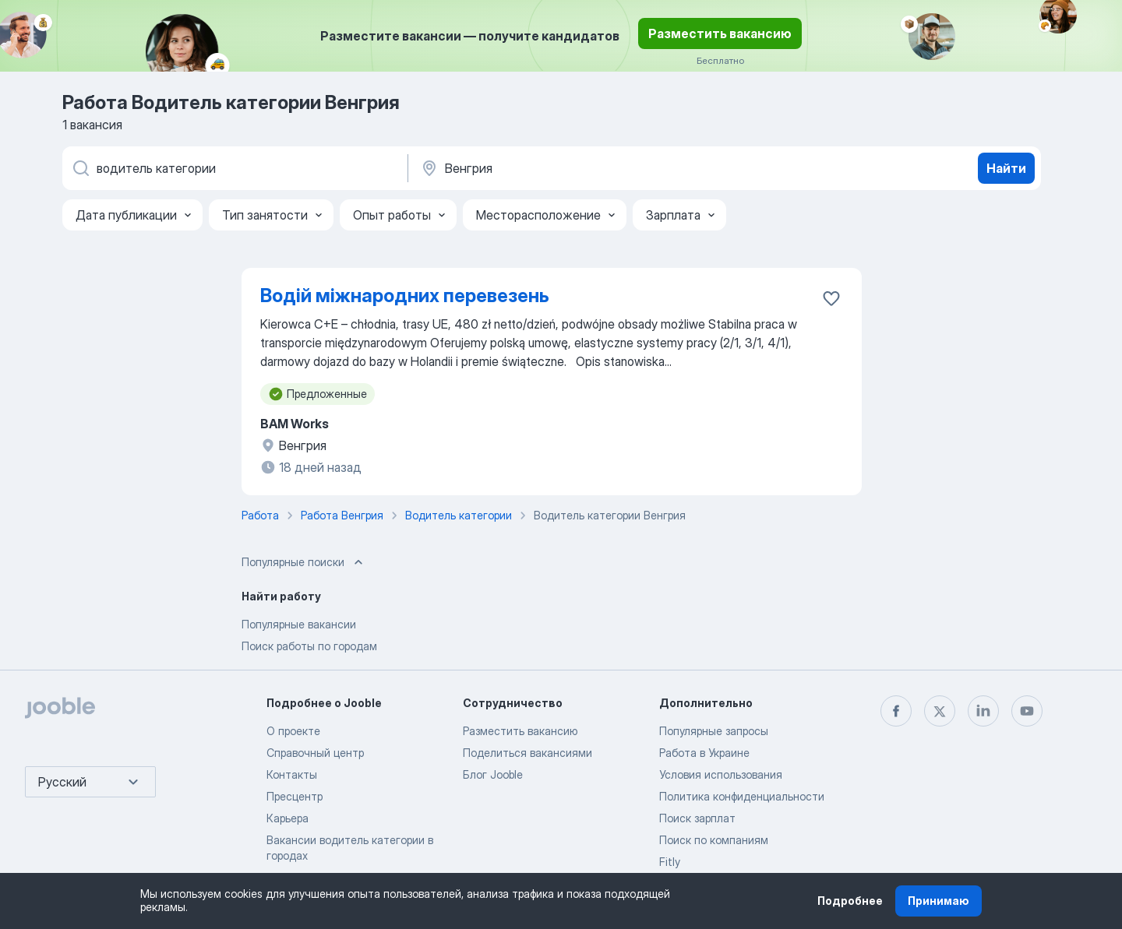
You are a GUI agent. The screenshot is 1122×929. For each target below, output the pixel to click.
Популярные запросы (713, 730)
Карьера (287, 818)
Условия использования (720, 774)
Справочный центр (315, 752)
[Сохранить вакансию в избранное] (831, 298)
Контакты (291, 774)
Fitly (669, 861)
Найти (1006, 168)
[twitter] (939, 711)
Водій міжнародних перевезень (404, 295)
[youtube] (1027, 711)
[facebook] (896, 711)
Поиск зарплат (697, 818)
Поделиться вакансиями (527, 752)
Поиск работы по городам (309, 646)
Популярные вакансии (299, 624)
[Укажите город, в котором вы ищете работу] (582, 168)
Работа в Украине (704, 752)
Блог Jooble (493, 774)
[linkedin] (983, 711)
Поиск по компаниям (713, 839)
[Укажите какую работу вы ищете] (233, 168)
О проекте (293, 730)
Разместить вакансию (720, 33)
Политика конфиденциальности (741, 796)
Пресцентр (294, 796)
